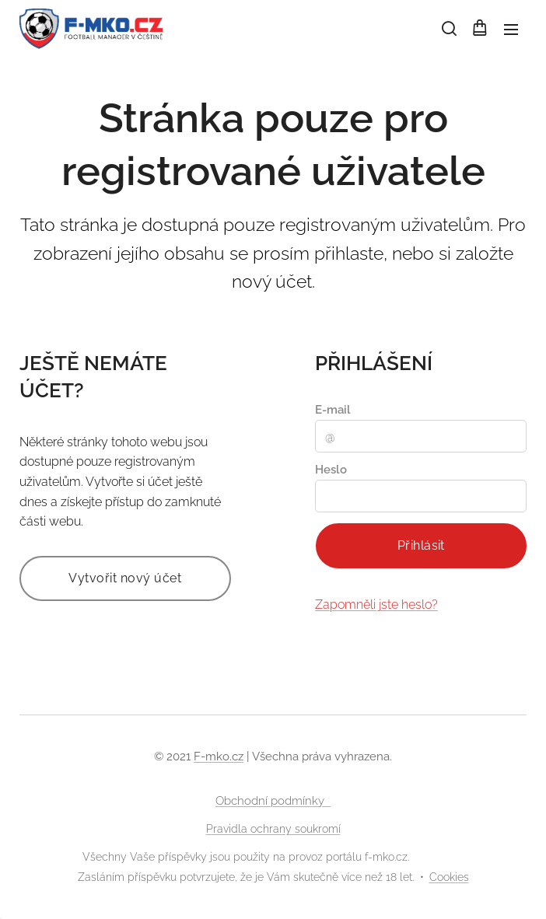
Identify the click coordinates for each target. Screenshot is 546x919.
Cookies (449, 877)
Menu (511, 29)
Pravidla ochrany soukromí (273, 829)
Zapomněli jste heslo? (376, 604)
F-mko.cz (218, 757)
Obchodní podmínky (273, 801)
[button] (448, 28)
